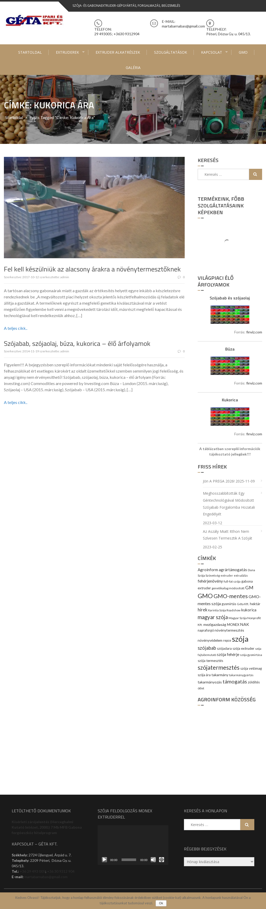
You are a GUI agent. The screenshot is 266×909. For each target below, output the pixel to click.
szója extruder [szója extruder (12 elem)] (243, 648)
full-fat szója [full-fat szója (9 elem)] (232, 581)
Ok (161, 903)
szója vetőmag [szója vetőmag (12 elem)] (251, 668)
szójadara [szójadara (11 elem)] (224, 648)
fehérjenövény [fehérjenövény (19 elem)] (210, 580)
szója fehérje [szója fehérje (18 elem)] (228, 654)
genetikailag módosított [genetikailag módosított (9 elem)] (228, 588)
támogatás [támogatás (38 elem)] (235, 681)
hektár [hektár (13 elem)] (255, 604)
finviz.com (254, 332)
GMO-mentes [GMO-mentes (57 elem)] (231, 595)
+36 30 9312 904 (61, 871)
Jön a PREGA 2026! (219, 481)
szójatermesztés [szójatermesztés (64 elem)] (219, 667)
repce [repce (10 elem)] (227, 640)
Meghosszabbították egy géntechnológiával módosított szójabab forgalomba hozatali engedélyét (229, 503)
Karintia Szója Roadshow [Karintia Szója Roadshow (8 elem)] (224, 610)
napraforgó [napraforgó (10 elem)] (206, 630)
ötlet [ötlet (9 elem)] (201, 688)
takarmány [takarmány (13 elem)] (219, 675)
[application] (133, 845)
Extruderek (67, 52)
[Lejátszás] (104, 859)
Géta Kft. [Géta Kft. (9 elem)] (243, 604)
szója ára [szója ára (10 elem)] (204, 675)
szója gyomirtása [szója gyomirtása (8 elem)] (251, 654)
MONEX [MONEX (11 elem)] (233, 625)
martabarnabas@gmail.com (46, 877)
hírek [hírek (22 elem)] (202, 609)
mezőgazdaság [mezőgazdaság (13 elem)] (215, 624)
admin (64, 277)
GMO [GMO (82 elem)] (205, 595)
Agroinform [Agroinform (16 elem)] (208, 569)
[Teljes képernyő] (161, 859)
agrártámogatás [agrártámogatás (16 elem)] (233, 569)
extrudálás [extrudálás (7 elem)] (241, 575)
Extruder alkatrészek (118, 52)
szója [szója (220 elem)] (240, 638)
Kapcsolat (211, 52)
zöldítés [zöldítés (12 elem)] (254, 682)
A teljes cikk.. (15, 328)
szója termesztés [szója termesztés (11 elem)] (210, 661)
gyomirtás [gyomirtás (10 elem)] (229, 604)
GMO (243, 52)
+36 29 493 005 (32, 871)
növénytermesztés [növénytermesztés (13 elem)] (229, 630)
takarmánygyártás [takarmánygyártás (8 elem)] (241, 675)
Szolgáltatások (170, 52)
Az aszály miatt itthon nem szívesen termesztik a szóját (227, 535)
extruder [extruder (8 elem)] (227, 575)
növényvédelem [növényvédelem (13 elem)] (210, 640)
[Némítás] (153, 859)
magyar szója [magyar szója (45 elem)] (213, 617)
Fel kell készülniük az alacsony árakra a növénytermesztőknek (92, 269)
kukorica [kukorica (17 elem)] (248, 609)
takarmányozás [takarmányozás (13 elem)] (210, 682)
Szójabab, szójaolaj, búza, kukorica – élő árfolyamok (77, 343)
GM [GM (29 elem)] (249, 587)
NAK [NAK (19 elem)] (244, 624)
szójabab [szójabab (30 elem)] (207, 648)
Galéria (133, 67)
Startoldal (30, 52)
